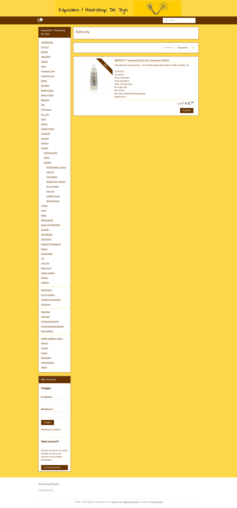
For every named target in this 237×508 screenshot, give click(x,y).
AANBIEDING (47, 42)
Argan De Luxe (47, 76)
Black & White (47, 95)
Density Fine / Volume (56, 182)
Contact (44, 348)
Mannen (44, 278)
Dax (43, 105)
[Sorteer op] (185, 47)
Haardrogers (46, 290)
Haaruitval (45, 312)
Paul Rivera (46, 239)
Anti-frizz (50, 172)
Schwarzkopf (47, 254)
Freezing (45, 138)
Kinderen (45, 282)
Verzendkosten (47, 362)
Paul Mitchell (46, 234)
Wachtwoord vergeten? (51, 429)
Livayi (43, 210)
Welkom (44, 343)
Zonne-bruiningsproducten (52, 326)
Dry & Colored (52, 186)
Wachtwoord (47, 409)
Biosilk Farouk (47, 90)
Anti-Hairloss (52, 177)
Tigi (42, 258)
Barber (44, 81)
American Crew (48, 71)
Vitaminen (45, 317)
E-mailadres (46, 397)
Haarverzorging (50, 153)
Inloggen (47, 422)
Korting (44, 353)
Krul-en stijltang (48, 295)
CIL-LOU (45, 114)
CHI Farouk (46, 109)
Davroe (44, 124)
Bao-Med (45, 85)
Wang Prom (46, 268)
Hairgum (45, 143)
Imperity (44, 148)
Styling (47, 158)
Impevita (47, 162)
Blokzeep (45, 100)
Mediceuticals (47, 220)
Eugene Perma (47, 129)
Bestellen (187, 110)
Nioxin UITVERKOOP (50, 225)
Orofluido (45, 230)
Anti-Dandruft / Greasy (56, 167)
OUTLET (45, 47)
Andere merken (48, 273)
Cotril (43, 119)
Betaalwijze (46, 358)
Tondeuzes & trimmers (51, 300)
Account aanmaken (52, 467)
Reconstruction (53, 201)
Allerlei (44, 367)
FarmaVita (45, 134)
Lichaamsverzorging (50, 321)
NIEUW (44, 52)
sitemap (114, 502)
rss (120, 502)
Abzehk (44, 62)
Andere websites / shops (52, 338)
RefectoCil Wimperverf (51, 244)
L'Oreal (44, 206)
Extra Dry (50, 191)
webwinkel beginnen (131, 502)
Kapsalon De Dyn (46, 490)
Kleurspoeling (47, 331)
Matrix (44, 215)
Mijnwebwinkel (157, 502)
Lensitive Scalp (53, 196)
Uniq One (45, 263)
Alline (43, 66)
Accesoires (46, 304)
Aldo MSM (45, 57)
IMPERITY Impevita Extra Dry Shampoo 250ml (142, 60)
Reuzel (44, 249)
